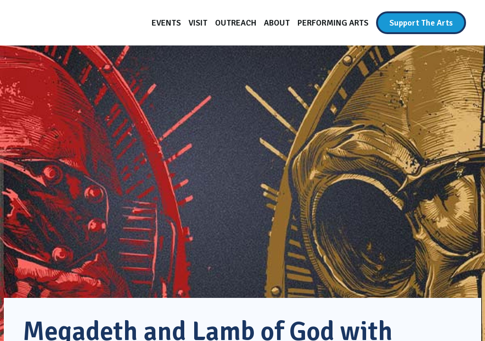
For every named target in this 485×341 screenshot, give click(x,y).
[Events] (166, 22)
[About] (277, 22)
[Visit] (198, 22)
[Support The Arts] (421, 22)
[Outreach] (235, 22)
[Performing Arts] (333, 22)
